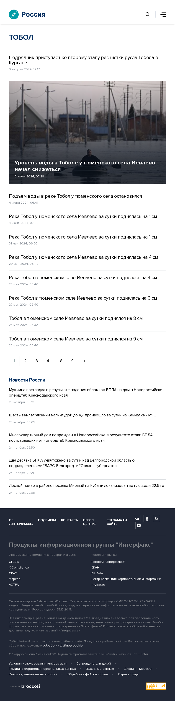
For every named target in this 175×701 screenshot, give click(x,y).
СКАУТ (14, 573)
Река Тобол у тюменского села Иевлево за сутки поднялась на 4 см (83, 257)
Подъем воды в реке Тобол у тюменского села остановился (75, 196)
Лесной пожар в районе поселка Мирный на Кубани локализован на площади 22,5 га (86, 485)
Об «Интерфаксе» (21, 522)
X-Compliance (19, 567)
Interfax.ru (98, 585)
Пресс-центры (89, 522)
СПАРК (14, 562)
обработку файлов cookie (63, 645)
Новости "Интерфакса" (108, 562)
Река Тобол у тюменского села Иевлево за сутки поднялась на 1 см (83, 216)
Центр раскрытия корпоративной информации (126, 579)
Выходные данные (100, 669)
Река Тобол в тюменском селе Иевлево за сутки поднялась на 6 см (83, 298)
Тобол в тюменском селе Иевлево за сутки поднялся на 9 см (76, 339)
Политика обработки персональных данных (42, 669)
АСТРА (14, 585)
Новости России (27, 380)
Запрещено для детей (94, 663)
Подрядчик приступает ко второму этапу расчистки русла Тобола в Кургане (83, 60)
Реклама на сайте (117, 522)
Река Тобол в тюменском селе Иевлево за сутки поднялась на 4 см (83, 277)
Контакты (70, 520)
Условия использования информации (38, 663)
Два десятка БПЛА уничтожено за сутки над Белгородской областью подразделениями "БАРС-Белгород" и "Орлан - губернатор (72, 463)
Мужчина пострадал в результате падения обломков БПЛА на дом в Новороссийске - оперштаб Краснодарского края (87, 392)
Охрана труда (128, 674)
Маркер (15, 579)
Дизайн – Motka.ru (138, 669)
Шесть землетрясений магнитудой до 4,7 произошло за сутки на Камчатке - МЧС (82, 415)
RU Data (97, 573)
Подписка (47, 520)
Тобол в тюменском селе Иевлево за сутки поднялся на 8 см (76, 318)
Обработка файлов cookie (87, 674)
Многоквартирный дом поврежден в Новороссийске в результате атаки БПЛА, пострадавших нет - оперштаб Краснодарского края (81, 438)
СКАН (95, 567)
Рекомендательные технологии (33, 674)
